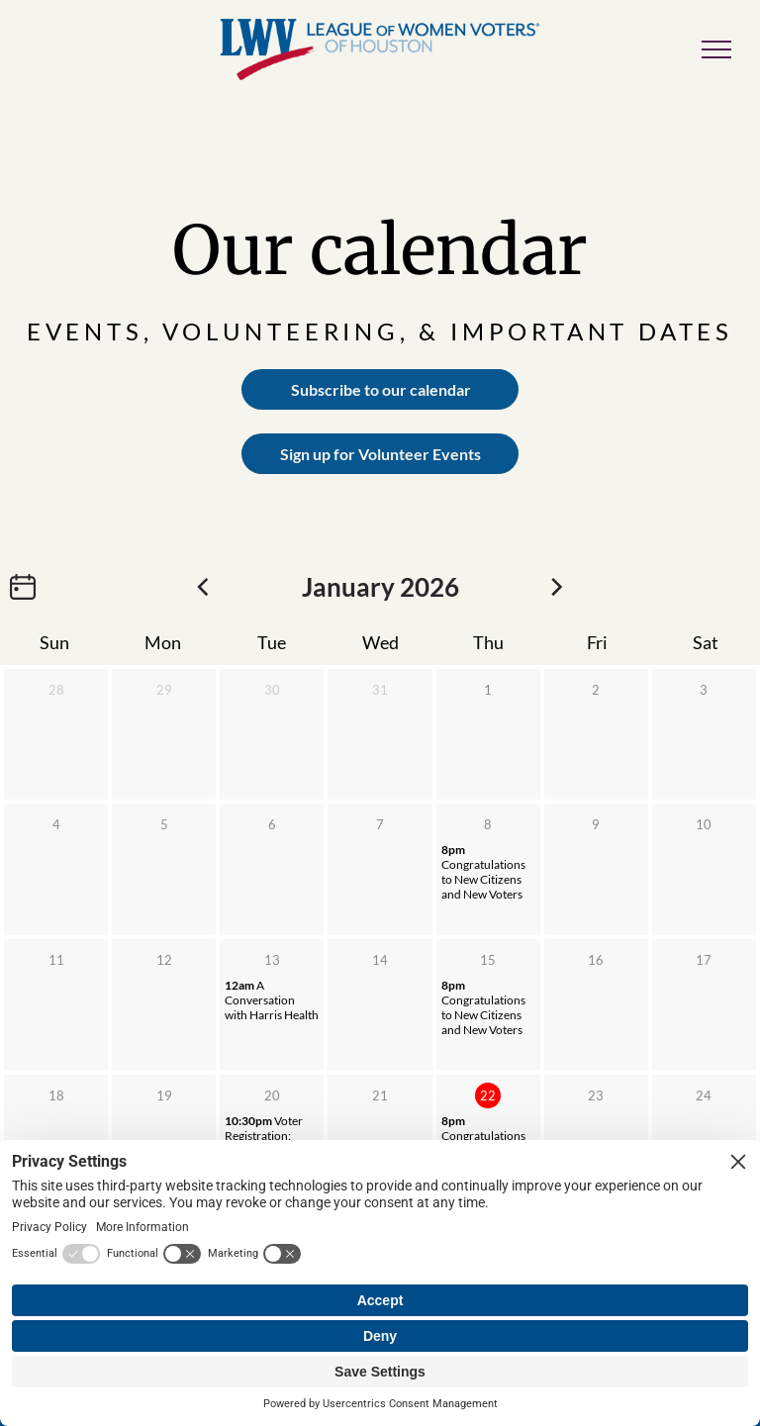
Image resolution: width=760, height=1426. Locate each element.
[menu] (716, 49)
